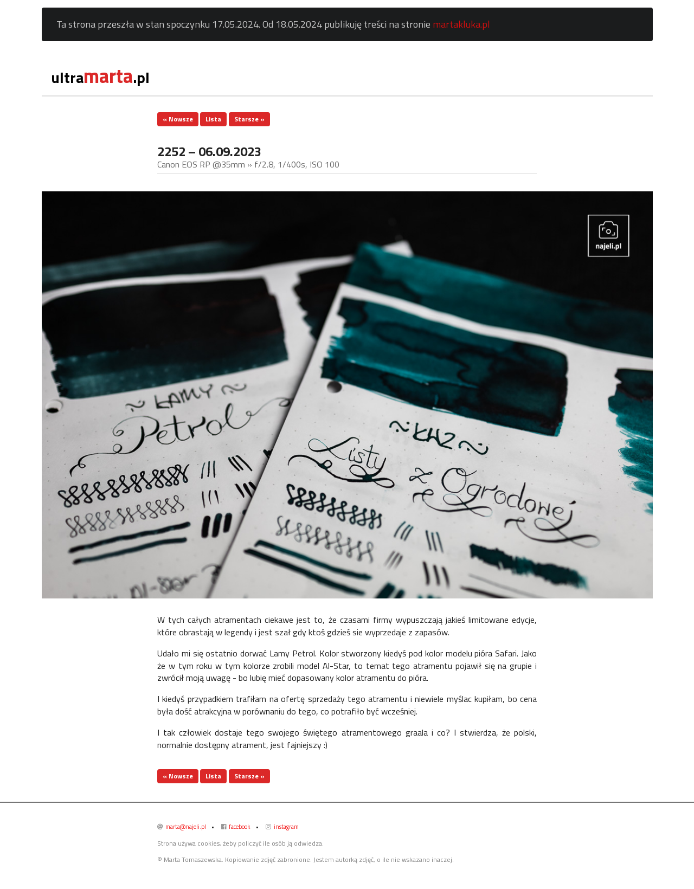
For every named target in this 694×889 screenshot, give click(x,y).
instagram (282, 826)
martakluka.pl (461, 24)
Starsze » (249, 119)
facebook (235, 826)
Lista (213, 119)
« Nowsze (178, 119)
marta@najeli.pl (181, 826)
